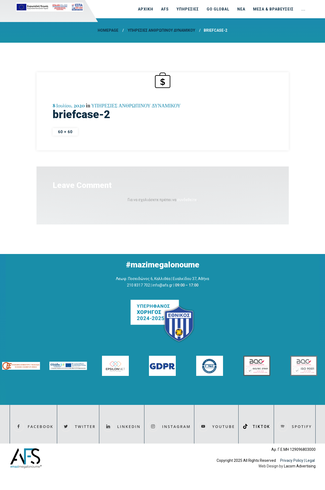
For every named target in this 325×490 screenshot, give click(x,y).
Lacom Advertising (300, 466)
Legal (311, 460)
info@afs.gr (162, 285)
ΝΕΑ (241, 9)
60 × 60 (65, 132)
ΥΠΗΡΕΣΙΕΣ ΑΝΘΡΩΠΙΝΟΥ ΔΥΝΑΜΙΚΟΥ (161, 30)
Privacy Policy (291, 460)
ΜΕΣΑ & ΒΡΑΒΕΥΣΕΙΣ (273, 9)
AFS (165, 9)
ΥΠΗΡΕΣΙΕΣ (188, 9)
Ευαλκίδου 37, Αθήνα (191, 279)
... (303, 9)
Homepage (108, 30)
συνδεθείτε (187, 200)
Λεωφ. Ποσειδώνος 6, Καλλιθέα (143, 279)
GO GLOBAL (218, 9)
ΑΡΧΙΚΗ (145, 9)
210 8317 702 (138, 285)
